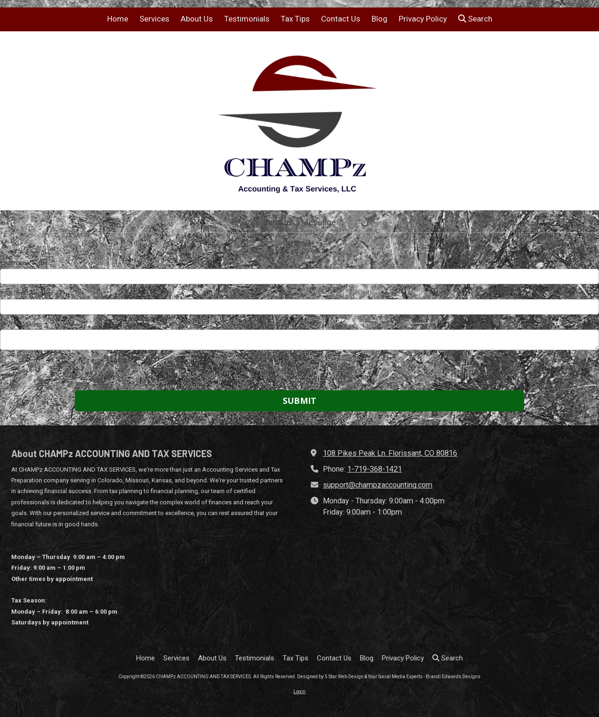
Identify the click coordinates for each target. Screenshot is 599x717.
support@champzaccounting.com (377, 484)
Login (299, 691)
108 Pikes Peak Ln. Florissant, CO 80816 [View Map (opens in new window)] (390, 453)
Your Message (19, 323)
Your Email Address (26, 293)
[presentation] (60, 372)
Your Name (14, 262)
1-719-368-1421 (374, 469)
